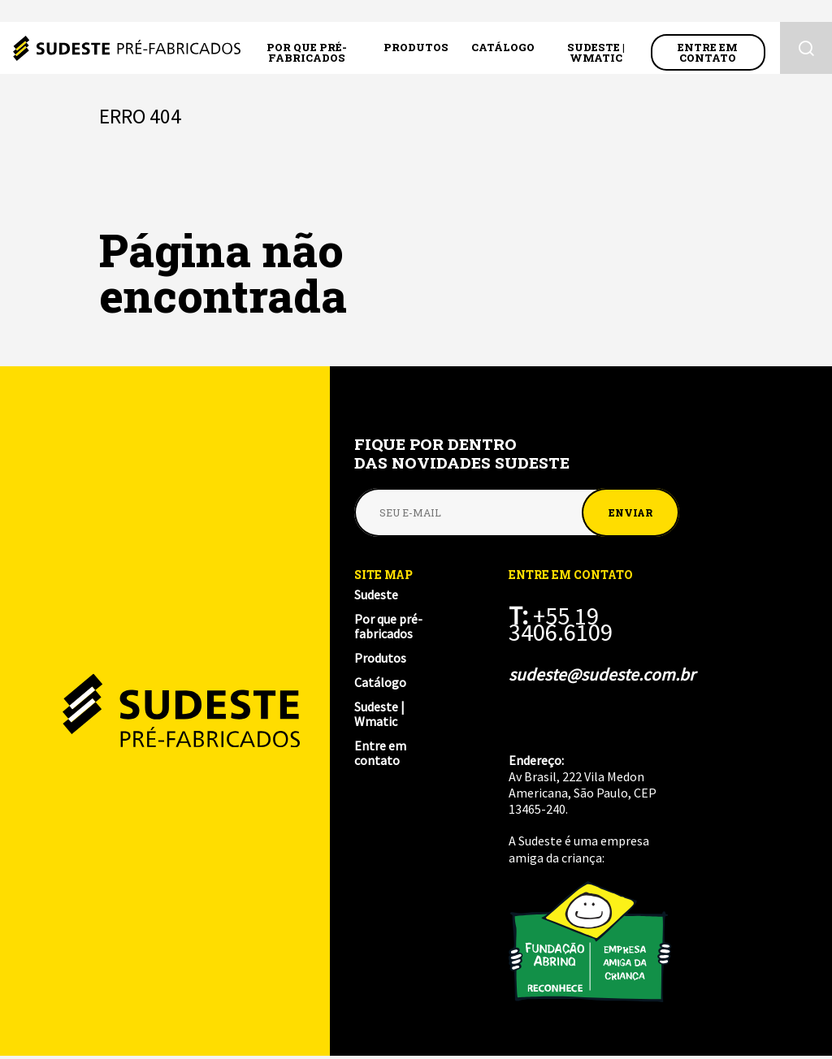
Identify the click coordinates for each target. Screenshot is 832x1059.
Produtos (416, 49)
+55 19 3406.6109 (564, 623)
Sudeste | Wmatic (596, 55)
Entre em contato (708, 55)
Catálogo (503, 49)
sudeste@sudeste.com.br (596, 675)
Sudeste (126, 50)
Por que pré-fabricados (306, 55)
